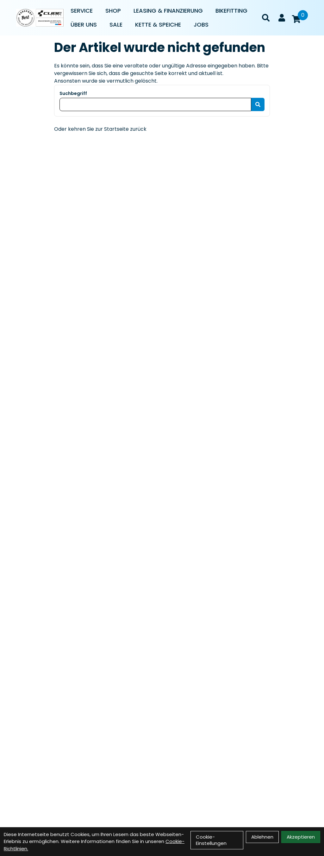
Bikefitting (231, 11)
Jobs (201, 24)
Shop (113, 11)
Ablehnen (262, 837)
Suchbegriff (73, 93)
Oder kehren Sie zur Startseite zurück (100, 129)
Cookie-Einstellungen (211, 840)
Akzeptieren (301, 837)
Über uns (84, 24)
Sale (115, 24)
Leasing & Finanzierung (168, 11)
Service (82, 11)
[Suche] (265, 17)
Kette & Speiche (158, 24)
